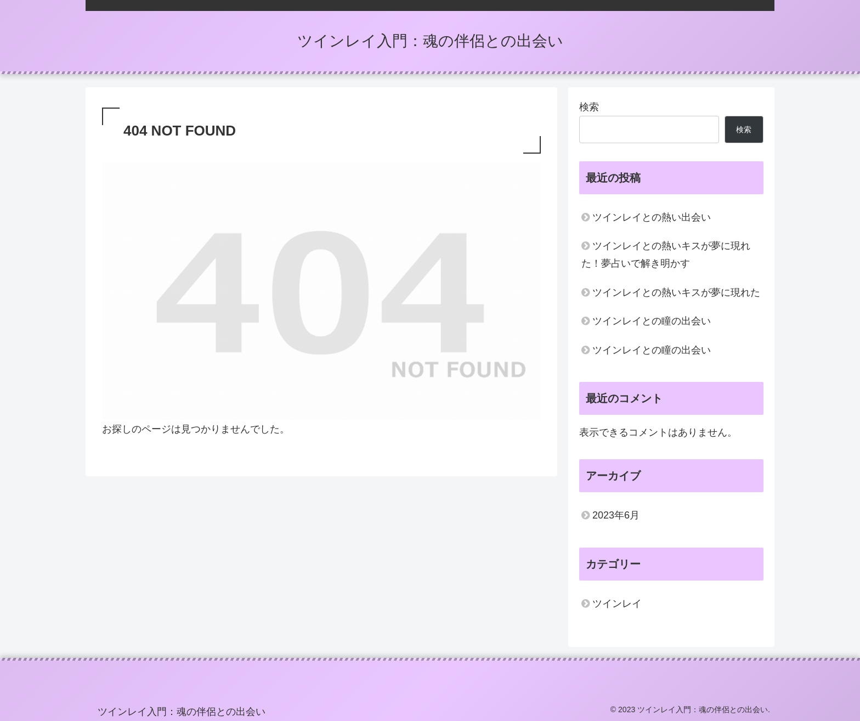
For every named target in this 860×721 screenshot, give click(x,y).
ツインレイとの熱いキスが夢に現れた (676, 292)
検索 (589, 107)
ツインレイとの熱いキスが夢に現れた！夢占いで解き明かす (665, 254)
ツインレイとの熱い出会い (651, 217)
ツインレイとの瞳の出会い (651, 321)
